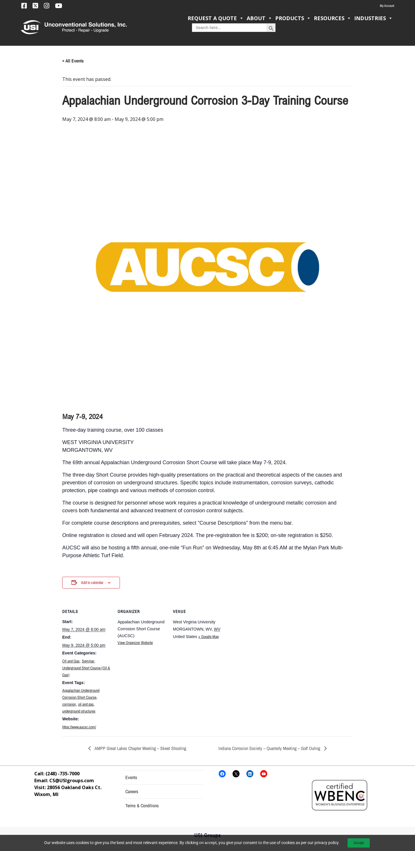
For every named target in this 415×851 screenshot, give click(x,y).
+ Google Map (208, 636)
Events (131, 777)
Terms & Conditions (142, 805)
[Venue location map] (258, 637)
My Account (387, 5)
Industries (373, 18)
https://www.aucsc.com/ (79, 727)
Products (293, 18)
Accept (359, 842)
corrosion (69, 704)
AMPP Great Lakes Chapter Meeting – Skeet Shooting (140, 748)
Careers (131, 791)
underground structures (78, 711)
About (259, 18)
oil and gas (86, 704)
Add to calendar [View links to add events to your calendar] (92, 582)
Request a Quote (216, 18)
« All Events (73, 61)
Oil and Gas (71, 661)
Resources (332, 18)
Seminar (88, 661)
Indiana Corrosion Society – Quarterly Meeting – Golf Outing (269, 748)
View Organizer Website (135, 642)
